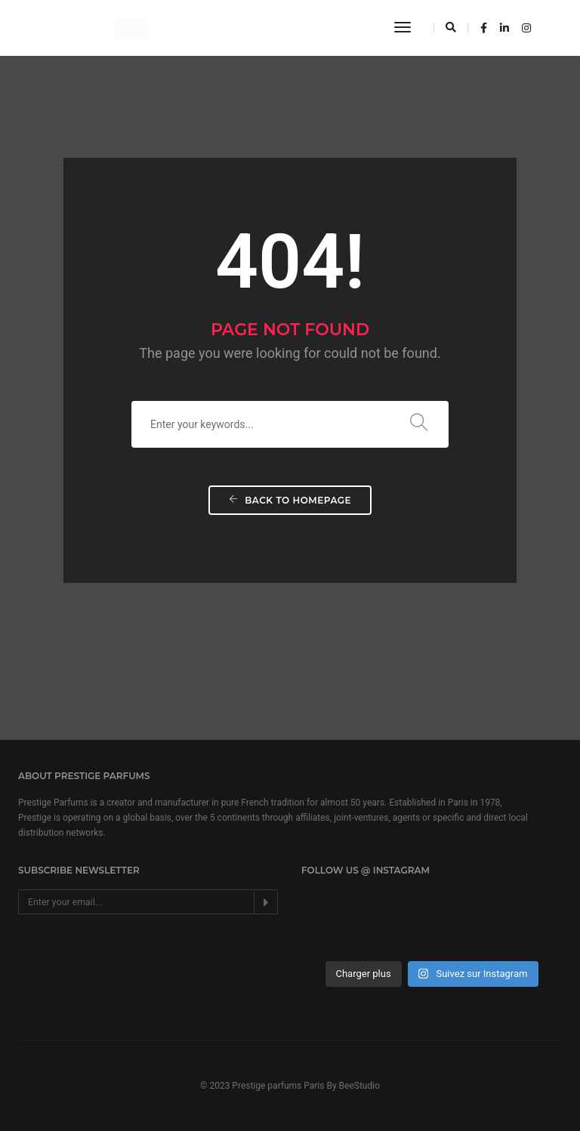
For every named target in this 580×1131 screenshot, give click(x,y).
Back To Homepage (290, 500)
